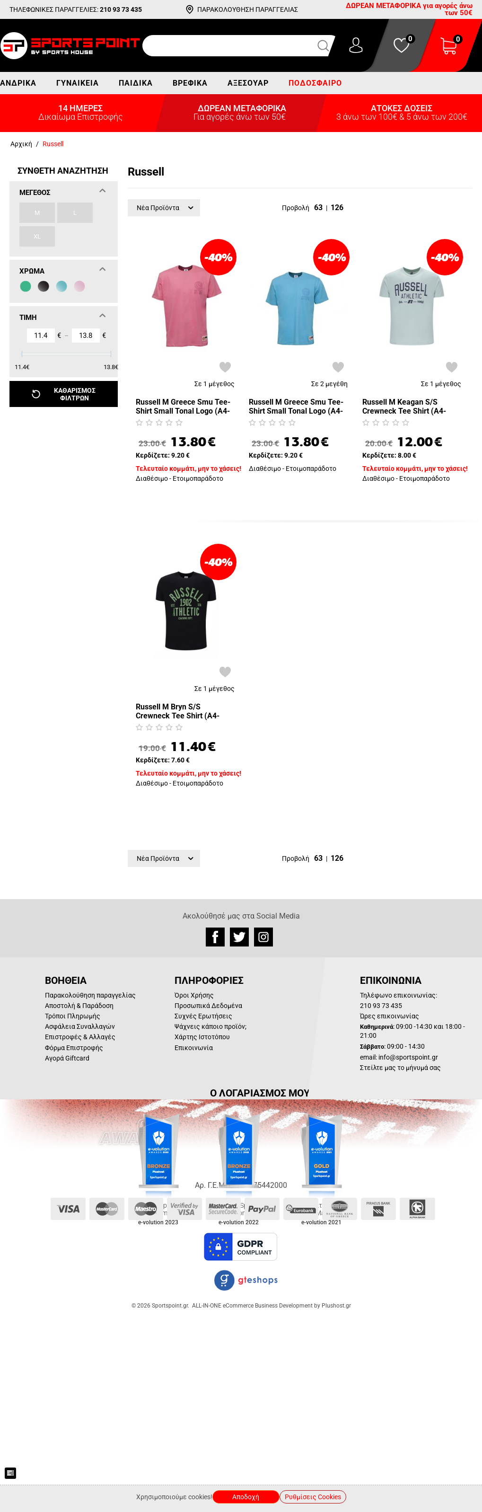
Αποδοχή (245, 1497)
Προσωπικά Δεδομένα (208, 1005)
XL (37, 236)
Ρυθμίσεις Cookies (313, 1497)
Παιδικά (136, 83)
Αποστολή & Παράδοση (79, 1005)
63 (318, 207)
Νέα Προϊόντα (165, 207)
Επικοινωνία (194, 1048)
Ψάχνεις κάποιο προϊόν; (210, 1026)
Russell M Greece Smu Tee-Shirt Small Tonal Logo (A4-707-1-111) (296, 407)
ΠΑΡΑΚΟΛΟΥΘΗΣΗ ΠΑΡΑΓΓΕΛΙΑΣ (247, 9)
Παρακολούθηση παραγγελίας (90, 995)
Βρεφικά (190, 83)
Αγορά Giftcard (67, 1058)
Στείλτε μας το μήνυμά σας (400, 1067)
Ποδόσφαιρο (315, 83)
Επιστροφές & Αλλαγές (80, 1037)
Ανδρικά (18, 83)
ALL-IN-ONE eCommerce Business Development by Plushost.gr (271, 1305)
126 (337, 207)
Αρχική (21, 144)
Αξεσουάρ (248, 83)
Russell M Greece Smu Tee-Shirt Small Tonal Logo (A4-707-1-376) (183, 407)
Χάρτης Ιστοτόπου (202, 1037)
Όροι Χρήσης (194, 995)
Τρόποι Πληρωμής (72, 1016)
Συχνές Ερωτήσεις (203, 1016)
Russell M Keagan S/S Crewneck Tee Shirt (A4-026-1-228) (404, 407)
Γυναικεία (77, 83)
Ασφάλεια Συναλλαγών (80, 1026)
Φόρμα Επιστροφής (74, 1048)
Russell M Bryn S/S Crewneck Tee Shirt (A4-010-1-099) (177, 711)
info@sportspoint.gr (408, 1057)
